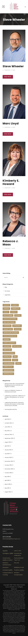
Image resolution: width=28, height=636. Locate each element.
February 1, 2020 (9, 248)
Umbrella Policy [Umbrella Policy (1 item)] (8, 366)
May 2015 (7, 488)
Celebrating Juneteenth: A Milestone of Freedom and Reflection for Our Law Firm (15, 397)
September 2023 (9, 438)
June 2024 (7, 427)
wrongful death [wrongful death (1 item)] (8, 373)
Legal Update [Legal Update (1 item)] (16, 346)
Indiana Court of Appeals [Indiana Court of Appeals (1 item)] (11, 332)
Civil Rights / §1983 (8, 553)
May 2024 (7, 430)
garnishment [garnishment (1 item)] (17, 325)
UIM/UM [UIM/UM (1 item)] (18, 363)
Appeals (5, 551)
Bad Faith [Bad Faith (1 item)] (6, 305)
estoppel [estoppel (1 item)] (17, 315)
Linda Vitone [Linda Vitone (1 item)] (7, 349)
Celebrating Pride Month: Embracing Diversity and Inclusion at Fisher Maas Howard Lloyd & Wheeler (14, 404)
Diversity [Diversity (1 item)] (13, 312)
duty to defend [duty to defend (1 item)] (8, 315)
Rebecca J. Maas (10, 242)
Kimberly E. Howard (11, 182)
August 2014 (8, 492)
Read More (7, 76)
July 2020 (7, 453)
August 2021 (8, 442)
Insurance (5, 567)
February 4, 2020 (9, 70)
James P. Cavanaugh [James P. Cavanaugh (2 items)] (9, 342)
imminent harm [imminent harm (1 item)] (8, 329)
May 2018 (7, 476)
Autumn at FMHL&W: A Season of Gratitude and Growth (13, 391)
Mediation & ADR (19, 567)
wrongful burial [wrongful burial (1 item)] (8, 370)
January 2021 (8, 450)
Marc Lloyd (11, 123)
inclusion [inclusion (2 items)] (17, 329)
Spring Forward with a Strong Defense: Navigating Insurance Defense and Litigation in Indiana (14, 385)
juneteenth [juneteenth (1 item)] (7, 346)
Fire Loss (16, 563)
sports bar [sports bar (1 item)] (7, 360)
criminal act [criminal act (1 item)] (15, 308)
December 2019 (9, 461)
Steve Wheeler (13, 66)
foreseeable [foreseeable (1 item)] (7, 325)
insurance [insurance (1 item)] (6, 339)
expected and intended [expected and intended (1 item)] (10, 318)
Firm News (7, 291)
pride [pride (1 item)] (15, 356)
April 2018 (7, 480)
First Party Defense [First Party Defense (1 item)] (9, 322)
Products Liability (19, 570)
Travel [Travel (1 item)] (15, 360)
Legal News (7, 295)
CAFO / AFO (17, 551)
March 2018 (8, 484)
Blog (6, 287)
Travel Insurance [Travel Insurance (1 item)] (8, 363)
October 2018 (8, 472)
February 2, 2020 (9, 187)
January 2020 (8, 457)
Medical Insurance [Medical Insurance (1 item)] (9, 353)
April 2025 (7, 419)
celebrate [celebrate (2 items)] (15, 305)
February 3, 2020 (9, 127)
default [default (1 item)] (6, 312)
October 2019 (8, 465)
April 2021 (7, 446)
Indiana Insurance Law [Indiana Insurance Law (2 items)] (10, 336)
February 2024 (8, 434)
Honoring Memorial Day (11, 409)
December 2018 (9, 469)
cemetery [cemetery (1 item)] (6, 308)
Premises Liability (8, 570)
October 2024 (8, 423)
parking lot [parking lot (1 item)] (7, 356)
